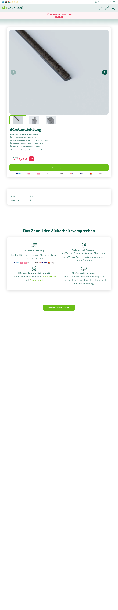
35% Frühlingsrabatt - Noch (59, 15)
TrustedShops (49, 276)
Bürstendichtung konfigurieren (60, 307)
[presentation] (13, 72)
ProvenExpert (36, 280)
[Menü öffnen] (113, 7)
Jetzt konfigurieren (59, 168)
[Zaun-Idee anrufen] (101, 8)
